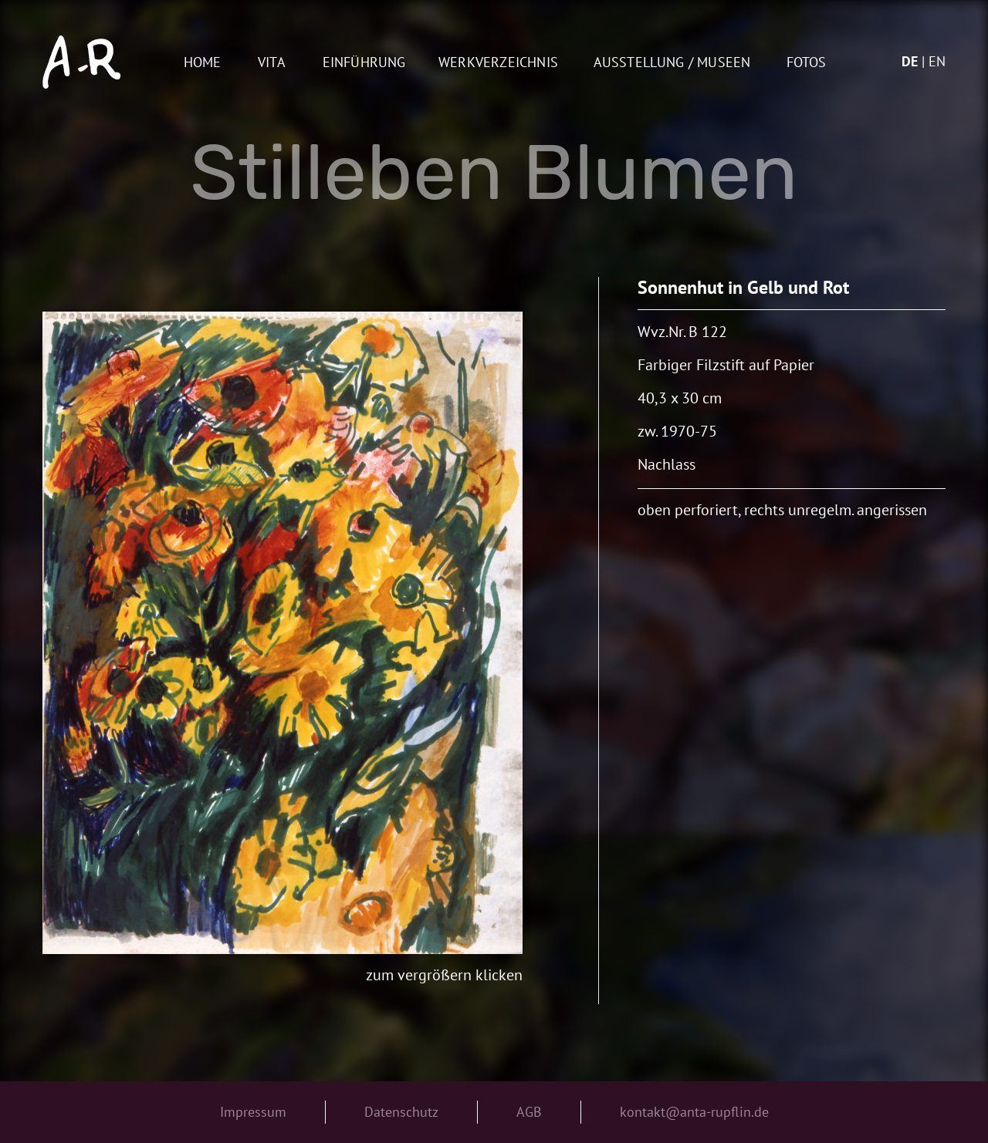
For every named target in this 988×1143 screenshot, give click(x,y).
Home (203, 63)
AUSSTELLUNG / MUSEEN (672, 63)
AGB (529, 1112)
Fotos (807, 63)
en (937, 61)
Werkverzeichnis (498, 63)
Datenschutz (401, 1112)
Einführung (364, 63)
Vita (272, 63)
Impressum (253, 1112)
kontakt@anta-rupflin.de (694, 1112)
